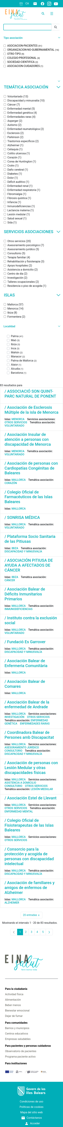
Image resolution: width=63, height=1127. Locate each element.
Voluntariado (14, 425)
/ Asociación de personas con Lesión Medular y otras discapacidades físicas (31, 767)
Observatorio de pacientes (20, 1051)
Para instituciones (16, 1063)
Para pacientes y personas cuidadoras (28, 1045)
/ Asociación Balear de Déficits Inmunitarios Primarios (25, 594)
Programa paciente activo (20, 1056)
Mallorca (19, 479)
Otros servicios (16, 422)
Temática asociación (32, 87)
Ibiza (15, 548)
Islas (32, 295)
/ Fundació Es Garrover (25, 641)
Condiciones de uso (31, 1101)
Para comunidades (16, 1022)
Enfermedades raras (35, 723)
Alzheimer (12, 902)
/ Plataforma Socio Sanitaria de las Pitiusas (30, 539)
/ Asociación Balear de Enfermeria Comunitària (26, 663)
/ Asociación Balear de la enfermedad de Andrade (27, 704)
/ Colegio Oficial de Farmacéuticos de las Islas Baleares (29, 497)
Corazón (11, 483)
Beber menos (13, 1005)
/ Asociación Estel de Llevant (30, 798)
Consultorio (13, 750)
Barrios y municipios (17, 1028)
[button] (31, 38)
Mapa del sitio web (31, 1112)
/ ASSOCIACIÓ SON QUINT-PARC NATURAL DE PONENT (30, 394)
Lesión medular (42, 789)
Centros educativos (16, 1033)
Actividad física (14, 994)
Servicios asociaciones (32, 232)
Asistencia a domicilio (20, 782)
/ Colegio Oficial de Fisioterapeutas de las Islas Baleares (29, 825)
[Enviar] (55, 27)
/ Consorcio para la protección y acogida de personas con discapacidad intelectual (29, 856)
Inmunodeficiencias (18, 609)
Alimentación (13, 999)
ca (27, 3)
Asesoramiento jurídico (22, 747)
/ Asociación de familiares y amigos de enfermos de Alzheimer (30, 887)
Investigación (14, 717)
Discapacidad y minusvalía (23, 551)
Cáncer (10, 580)
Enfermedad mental (19, 811)
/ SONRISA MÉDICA (22, 517)
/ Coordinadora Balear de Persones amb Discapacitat (29, 735)
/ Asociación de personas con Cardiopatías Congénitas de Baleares (31, 468)
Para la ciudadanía (16, 988)
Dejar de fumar (14, 1016)
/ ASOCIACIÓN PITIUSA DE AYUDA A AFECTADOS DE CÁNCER (29, 565)
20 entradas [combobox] (32, 915)
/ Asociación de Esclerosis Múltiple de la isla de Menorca (31, 410)
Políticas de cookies (31, 1107)
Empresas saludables (18, 1039)
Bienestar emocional (17, 1010)
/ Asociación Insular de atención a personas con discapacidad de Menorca (28, 439)
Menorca (18, 419)
